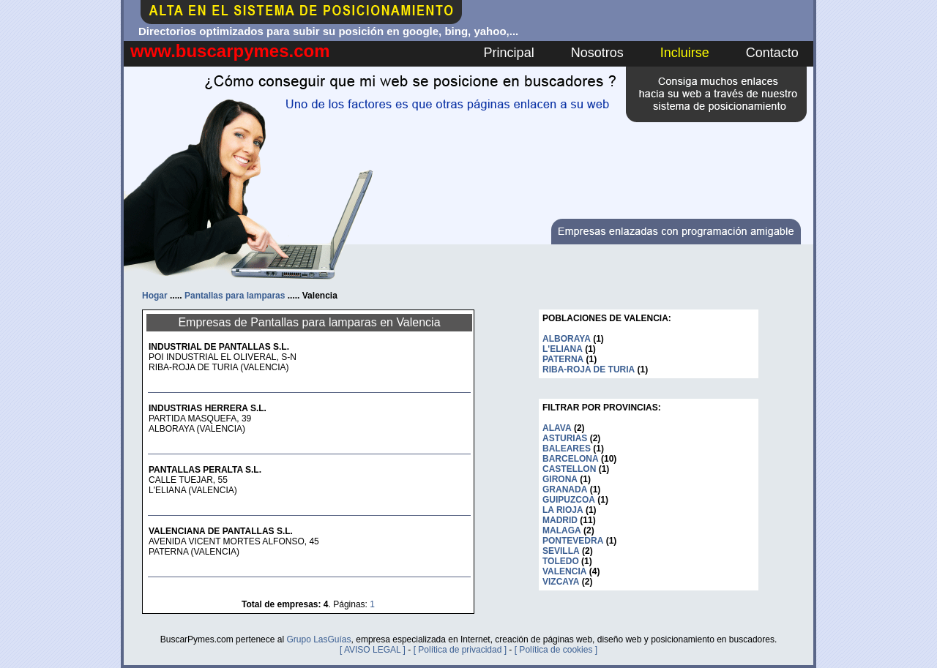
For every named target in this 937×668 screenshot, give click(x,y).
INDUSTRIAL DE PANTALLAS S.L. (219, 347)
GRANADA (564, 489)
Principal (509, 52)
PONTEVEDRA (572, 541)
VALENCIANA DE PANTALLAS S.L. (221, 531)
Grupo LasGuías (318, 639)
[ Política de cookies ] (556, 650)
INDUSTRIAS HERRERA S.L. (207, 408)
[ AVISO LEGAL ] (373, 650)
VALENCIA (564, 571)
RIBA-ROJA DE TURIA (588, 369)
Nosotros (597, 52)
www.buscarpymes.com (230, 51)
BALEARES (566, 448)
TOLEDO (560, 561)
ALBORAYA (566, 339)
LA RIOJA (562, 510)
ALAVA (557, 428)
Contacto (772, 52)
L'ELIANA (562, 349)
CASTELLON (569, 469)
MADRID (560, 520)
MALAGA (561, 530)
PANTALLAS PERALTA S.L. (205, 470)
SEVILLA (561, 551)
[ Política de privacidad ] (460, 650)
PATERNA (562, 359)
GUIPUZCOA (568, 500)
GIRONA (560, 479)
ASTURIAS (564, 438)
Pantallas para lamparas (234, 295)
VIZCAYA (560, 582)
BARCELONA (570, 459)
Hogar (155, 295)
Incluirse (684, 52)
